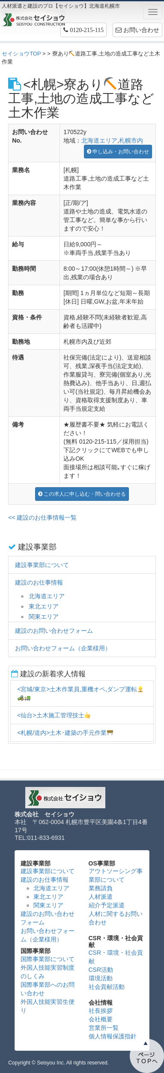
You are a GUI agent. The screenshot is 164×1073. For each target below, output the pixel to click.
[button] (83, 30)
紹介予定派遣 (107, 905)
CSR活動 (101, 969)
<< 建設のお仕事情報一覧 (42, 517)
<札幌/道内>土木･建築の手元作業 (65, 732)
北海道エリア (99, 140)
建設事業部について (42, 564)
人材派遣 (101, 896)
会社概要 (101, 1019)
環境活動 (101, 978)
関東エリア (44, 616)
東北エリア (44, 606)
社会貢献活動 (107, 986)
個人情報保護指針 (113, 1036)
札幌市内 (131, 140)
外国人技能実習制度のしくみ (48, 971)
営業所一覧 (104, 1027)
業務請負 (101, 888)
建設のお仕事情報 (39, 582)
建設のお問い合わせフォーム (54, 630)
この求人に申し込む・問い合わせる (82, 494)
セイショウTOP (21, 53)
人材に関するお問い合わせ (116, 918)
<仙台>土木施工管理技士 (53, 715)
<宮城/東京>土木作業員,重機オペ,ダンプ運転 (80, 693)
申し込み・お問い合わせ (118, 152)
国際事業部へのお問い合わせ (48, 989)
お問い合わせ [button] (137, 29)
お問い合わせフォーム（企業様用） (63, 648)
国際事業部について (48, 959)
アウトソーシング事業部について (116, 875)
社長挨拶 (101, 1010)
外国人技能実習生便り (48, 1006)
